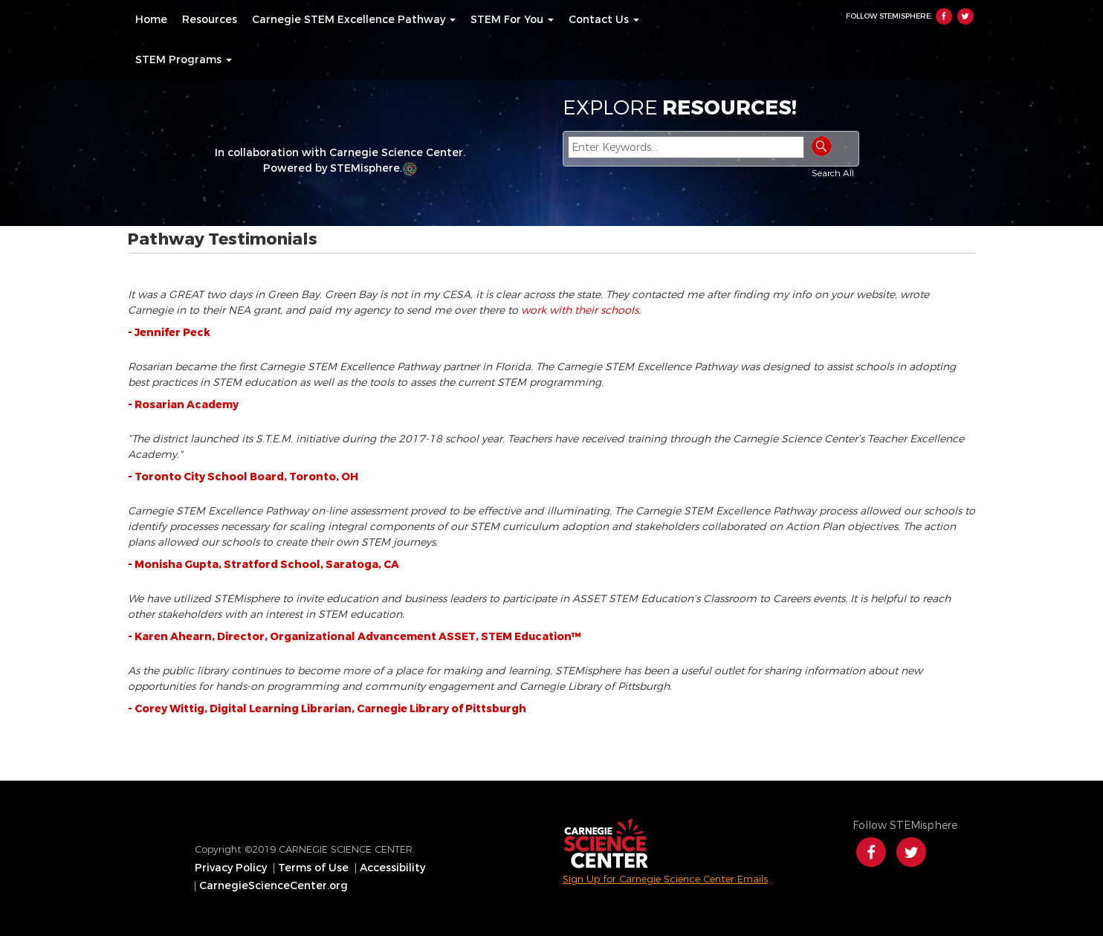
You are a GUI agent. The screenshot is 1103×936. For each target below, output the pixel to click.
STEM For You (512, 20)
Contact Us (604, 20)
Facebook (944, 16)
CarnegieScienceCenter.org (273, 886)
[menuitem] (151, 20)
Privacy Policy (231, 868)
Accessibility (392, 868)
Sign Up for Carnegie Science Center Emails (665, 879)
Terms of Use (313, 868)
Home (151, 20)
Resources (209, 20)
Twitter (965, 16)
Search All (833, 173)
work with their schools (579, 310)
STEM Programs (183, 60)
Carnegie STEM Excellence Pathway (354, 20)
